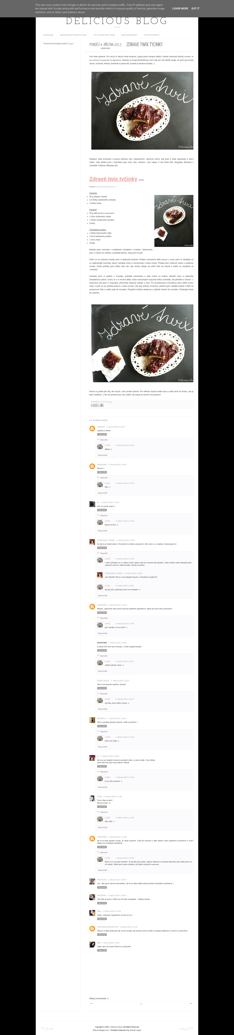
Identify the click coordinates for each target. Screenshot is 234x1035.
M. (98, 502)
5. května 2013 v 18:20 (133, 573)
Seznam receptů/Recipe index (73, 35)
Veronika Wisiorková (107, 927)
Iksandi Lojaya (135, 1030)
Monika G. (101, 718)
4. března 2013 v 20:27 (120, 681)
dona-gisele (103, 681)
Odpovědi (104, 440)
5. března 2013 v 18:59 (117, 895)
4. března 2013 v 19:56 (110, 502)
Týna (99, 797)
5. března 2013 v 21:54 (112, 911)
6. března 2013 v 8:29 (128, 927)
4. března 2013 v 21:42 (125, 445)
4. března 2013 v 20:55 (110, 756)
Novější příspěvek (91, 1003)
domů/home (48, 35)
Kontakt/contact (152, 35)
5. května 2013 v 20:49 (125, 586)
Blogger (70, 43)
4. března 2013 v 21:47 (125, 661)
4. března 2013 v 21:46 (125, 559)
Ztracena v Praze (106, 540)
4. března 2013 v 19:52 (117, 465)
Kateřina (101, 895)
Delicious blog (117, 21)
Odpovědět (102, 434)
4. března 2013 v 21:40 (125, 858)
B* (98, 756)
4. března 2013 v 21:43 (125, 483)
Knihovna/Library (129, 35)
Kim (98, 943)
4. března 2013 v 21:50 (125, 818)
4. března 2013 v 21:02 (113, 797)
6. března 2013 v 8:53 (110, 943)
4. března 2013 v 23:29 (117, 880)
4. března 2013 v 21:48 (125, 737)
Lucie (103, 402)
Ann (99, 911)
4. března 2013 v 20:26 (117, 605)
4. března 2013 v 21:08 (117, 837)
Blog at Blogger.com (101, 1030)
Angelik (101, 427)
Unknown (102, 465)
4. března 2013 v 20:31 (117, 718)
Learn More (180, 8)
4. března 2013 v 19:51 (116, 427)
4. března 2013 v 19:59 (126, 540)
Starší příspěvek (190, 1003)
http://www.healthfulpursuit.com (106, 187)
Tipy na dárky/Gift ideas (104, 35)
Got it (195, 8)
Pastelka (101, 880)
